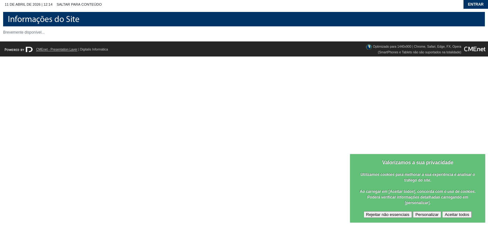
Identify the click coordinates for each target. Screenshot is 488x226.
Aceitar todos (457, 214)
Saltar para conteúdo (79, 4)
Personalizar (427, 214)
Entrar (476, 4)
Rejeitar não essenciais (387, 214)
